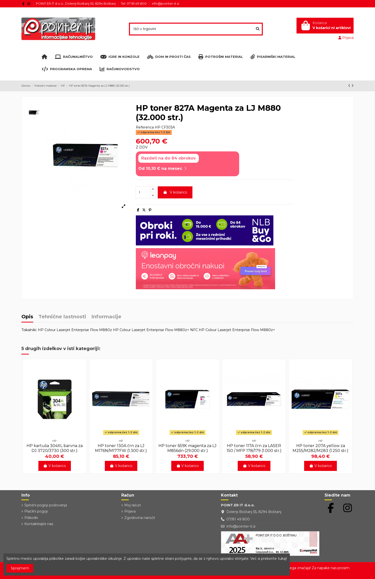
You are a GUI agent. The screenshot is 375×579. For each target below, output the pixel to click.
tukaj (282, 558)
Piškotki (31, 517)
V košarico (175, 192)
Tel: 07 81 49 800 (134, 3)
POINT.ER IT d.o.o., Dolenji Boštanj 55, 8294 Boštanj (76, 3)
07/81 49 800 (238, 519)
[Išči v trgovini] (257, 29)
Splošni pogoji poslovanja (45, 505)
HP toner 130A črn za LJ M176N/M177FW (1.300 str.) (121, 448)
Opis (27, 317)
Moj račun (132, 505)
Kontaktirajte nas (38, 524)
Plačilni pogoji (36, 511)
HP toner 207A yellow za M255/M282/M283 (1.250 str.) (320, 448)
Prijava (130, 511)
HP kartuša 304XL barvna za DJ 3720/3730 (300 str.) (55, 448)
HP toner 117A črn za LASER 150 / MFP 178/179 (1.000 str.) (254, 448)
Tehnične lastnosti (62, 317)
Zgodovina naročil (139, 517)
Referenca (145, 127)
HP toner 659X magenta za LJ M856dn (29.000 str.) (187, 448)
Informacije (106, 317)
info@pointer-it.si (165, 3)
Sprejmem (20, 568)
